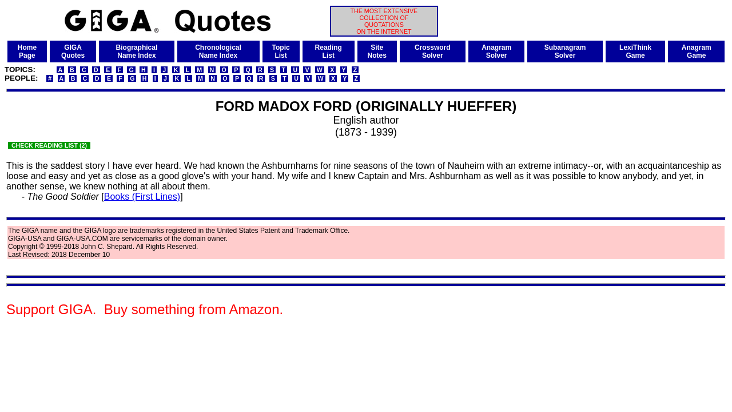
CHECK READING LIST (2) (49, 145)
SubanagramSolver (565, 51)
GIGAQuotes (73, 51)
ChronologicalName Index (218, 51)
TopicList (281, 51)
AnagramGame (696, 51)
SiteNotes (377, 51)
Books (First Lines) (142, 196)
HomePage (27, 51)
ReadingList (328, 51)
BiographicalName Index (137, 51)
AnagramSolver (496, 51)
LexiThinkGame (635, 51)
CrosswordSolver (433, 51)
